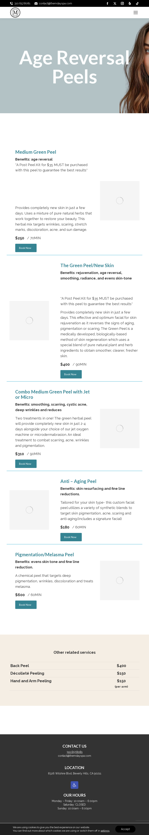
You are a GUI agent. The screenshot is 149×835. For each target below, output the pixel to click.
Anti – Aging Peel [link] (78, 481)
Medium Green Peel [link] (35, 152)
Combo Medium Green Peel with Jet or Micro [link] (52, 394)
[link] (107, 3)
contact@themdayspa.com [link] (53, 3)
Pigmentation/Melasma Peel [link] (44, 554)
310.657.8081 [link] (20, 3)
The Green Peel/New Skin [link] (87, 265)
